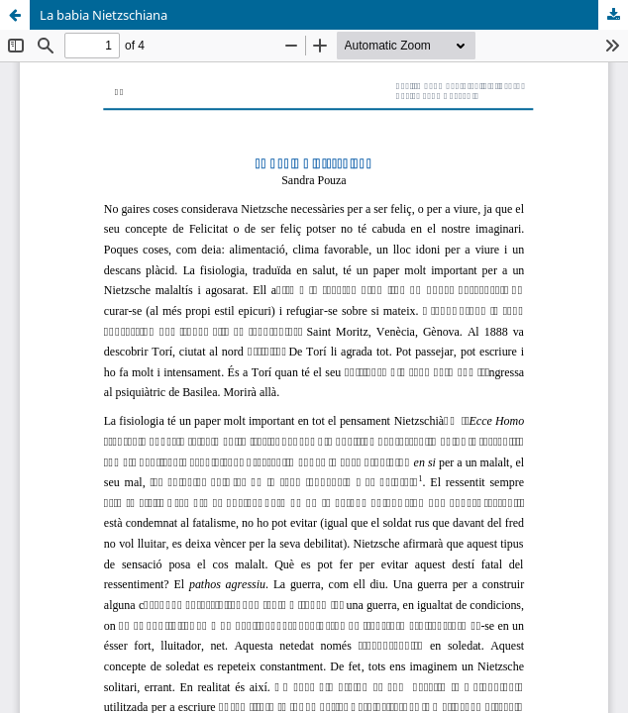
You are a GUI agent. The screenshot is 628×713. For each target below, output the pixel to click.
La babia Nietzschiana (103, 15)
